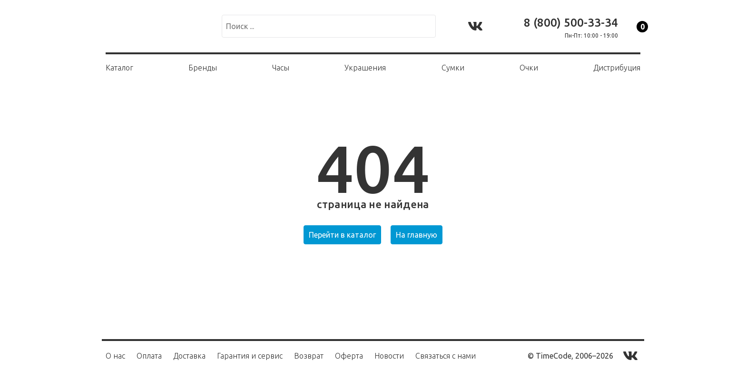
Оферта (349, 355)
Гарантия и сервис (250, 355)
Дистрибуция (616, 67)
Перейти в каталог (342, 235)
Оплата (149, 355)
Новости (389, 355)
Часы (280, 67)
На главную (416, 235)
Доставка (189, 355)
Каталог (119, 67)
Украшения (365, 67)
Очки (529, 67)
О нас (115, 355)
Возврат (309, 355)
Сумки (453, 67)
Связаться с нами (445, 355)
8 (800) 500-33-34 (571, 22)
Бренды (202, 67)
